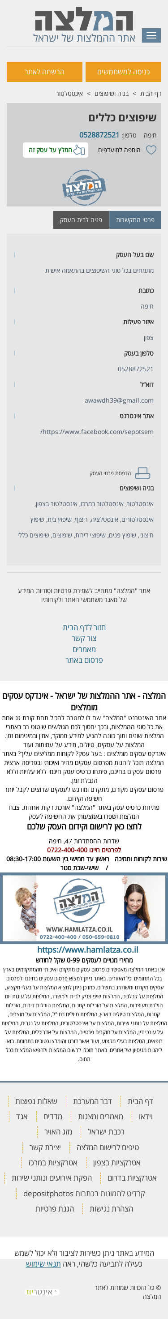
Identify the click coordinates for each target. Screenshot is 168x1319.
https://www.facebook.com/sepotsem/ (97, 431)
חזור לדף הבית (84, 627)
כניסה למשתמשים (123, 72)
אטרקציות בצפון (117, 1162)
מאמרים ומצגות (100, 1116)
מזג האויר (58, 1131)
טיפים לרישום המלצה (108, 1147)
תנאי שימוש (43, 1264)
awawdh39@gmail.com (119, 400)
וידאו (146, 1116)
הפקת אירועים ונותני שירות (52, 1178)
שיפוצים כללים (122, 117)
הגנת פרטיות (54, 1208)
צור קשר (84, 638)
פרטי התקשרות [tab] (135, 219)
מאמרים (84, 649)
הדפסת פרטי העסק (110, 473)
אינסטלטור (69, 93)
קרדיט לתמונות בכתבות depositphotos (84, 1193)
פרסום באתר (84, 660)
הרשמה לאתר (45, 72)
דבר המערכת (92, 1101)
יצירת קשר (45, 1147)
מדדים (52, 1116)
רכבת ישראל (106, 1131)
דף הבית (150, 93)
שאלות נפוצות (36, 1101)
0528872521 (99, 135)
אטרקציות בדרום (132, 1178)
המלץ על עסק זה (50, 150)
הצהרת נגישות (111, 1208)
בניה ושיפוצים (112, 93)
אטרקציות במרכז (53, 1162)
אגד (22, 1116)
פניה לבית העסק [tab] (81, 219)
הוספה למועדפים (119, 150)
